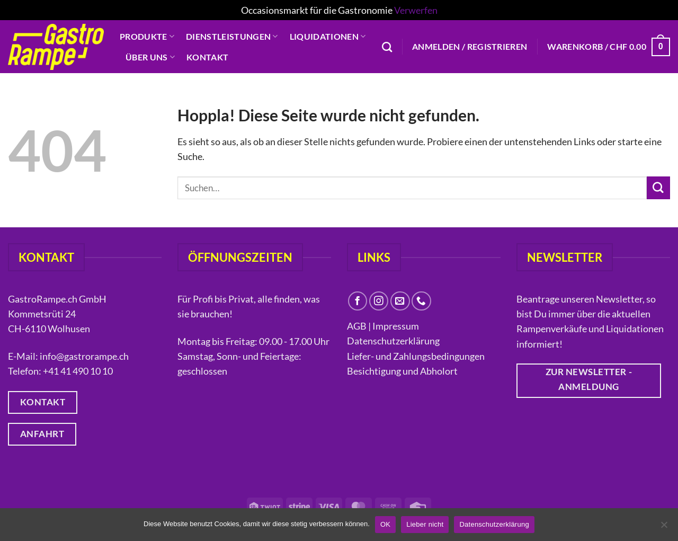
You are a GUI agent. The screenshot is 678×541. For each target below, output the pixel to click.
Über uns (150, 57)
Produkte (147, 36)
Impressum (395, 326)
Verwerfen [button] (416, 10)
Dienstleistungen (232, 36)
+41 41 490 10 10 (78, 371)
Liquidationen (328, 36)
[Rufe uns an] (421, 301)
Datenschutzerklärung (394, 341)
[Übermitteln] (658, 187)
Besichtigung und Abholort (402, 371)
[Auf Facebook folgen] (358, 301)
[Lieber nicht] (663, 527)
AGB (357, 326)
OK (385, 524)
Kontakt (207, 57)
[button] (469, 46)
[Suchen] (387, 47)
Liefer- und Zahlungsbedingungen (416, 356)
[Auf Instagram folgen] (379, 301)
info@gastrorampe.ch (84, 356)
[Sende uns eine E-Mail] (400, 301)
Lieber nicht (424, 524)
